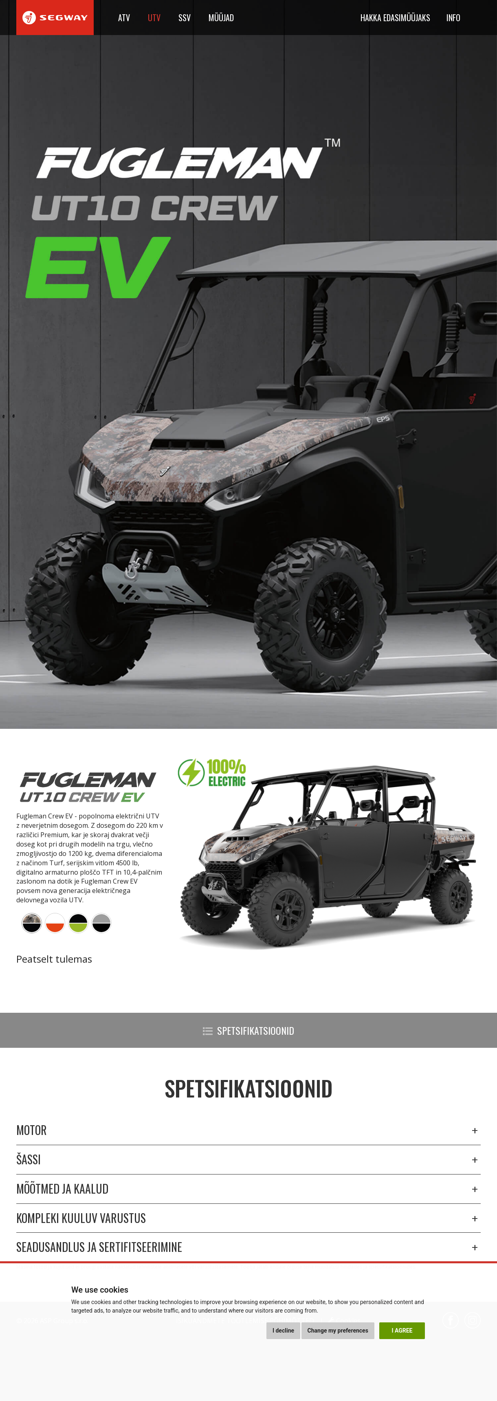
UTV (154, 17)
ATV (124, 17)
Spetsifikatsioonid (248, 1030)
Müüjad (221, 17)
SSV (184, 17)
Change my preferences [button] (338, 1330)
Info (453, 17)
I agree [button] (401, 1330)
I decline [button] (283, 1330)
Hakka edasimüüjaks (395, 17)
